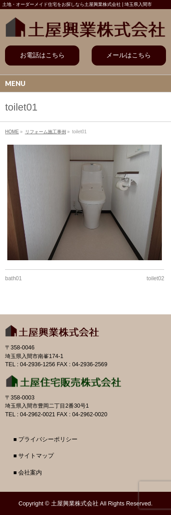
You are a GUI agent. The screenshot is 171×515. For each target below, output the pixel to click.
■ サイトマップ (33, 456)
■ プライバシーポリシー (45, 439)
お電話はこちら (42, 55)
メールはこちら (128, 55)
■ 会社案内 (27, 473)
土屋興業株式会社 (74, 503)
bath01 (13, 278)
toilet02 (156, 278)
